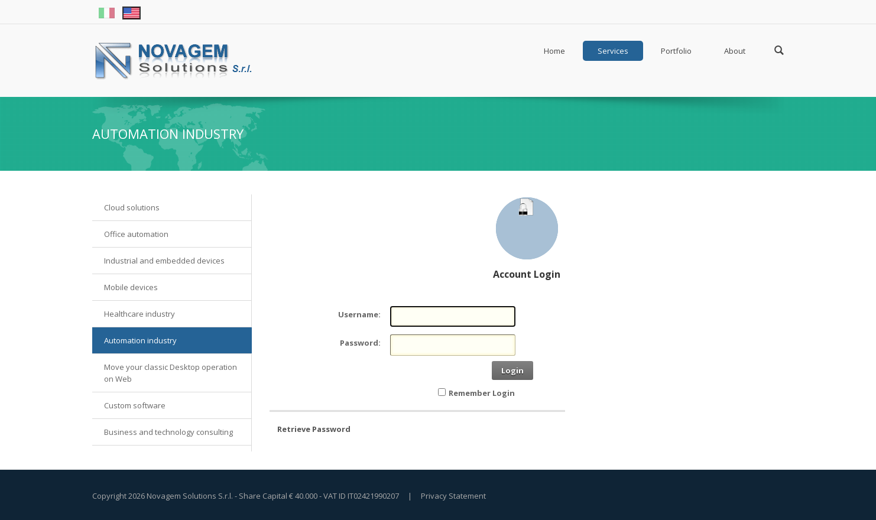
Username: (359, 314)
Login (512, 370)
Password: (360, 342)
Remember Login (482, 393)
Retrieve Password (314, 429)
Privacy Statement (453, 495)
